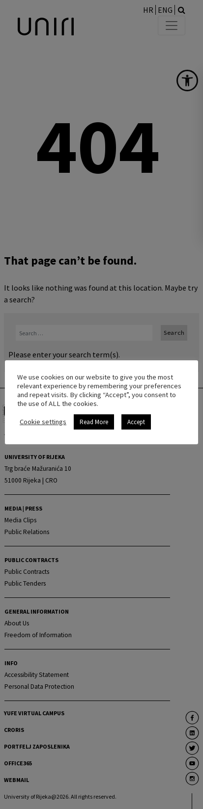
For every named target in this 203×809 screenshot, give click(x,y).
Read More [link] (98, 422)
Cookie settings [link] (47, 421)
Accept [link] (140, 422)
